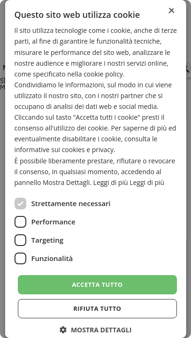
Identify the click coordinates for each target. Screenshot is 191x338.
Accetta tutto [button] (97, 284)
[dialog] (95, 169)
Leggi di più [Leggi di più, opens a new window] (147, 182)
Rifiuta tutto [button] (97, 308)
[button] (95, 329)
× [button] (171, 11)
